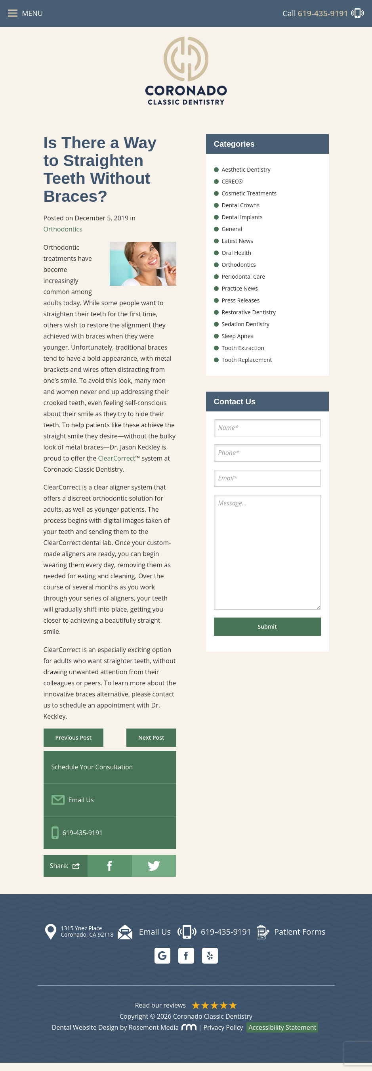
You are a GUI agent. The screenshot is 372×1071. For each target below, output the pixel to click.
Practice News (240, 294)
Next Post (151, 745)
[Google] (162, 964)
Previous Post (73, 745)
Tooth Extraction (243, 354)
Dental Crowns (241, 211)
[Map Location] (80, 940)
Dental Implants (242, 223)
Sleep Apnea (238, 342)
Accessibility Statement (282, 1035)
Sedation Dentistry (246, 330)
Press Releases (241, 306)
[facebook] (186, 964)
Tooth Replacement (247, 365)
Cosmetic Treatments (249, 199)
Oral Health (237, 258)
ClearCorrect (116, 465)
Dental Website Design (85, 1035)
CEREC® (232, 187)
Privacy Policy (223, 1035)
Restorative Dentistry (249, 318)
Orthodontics (63, 236)
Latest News (237, 247)
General (232, 235)
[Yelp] (210, 964)
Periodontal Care (243, 282)
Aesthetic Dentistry (246, 175)
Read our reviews (186, 1013)
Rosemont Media (162, 1035)
